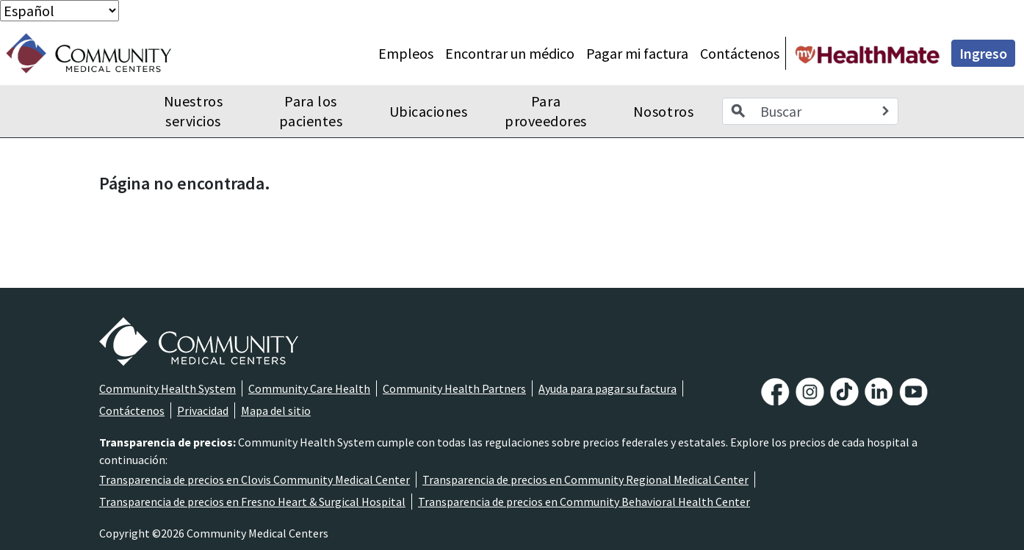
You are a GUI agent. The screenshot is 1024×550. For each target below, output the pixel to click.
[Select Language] (59, 10)
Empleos (405, 53)
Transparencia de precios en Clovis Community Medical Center (254, 479)
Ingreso (983, 53)
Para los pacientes (311, 111)
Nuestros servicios (193, 111)
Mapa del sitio (276, 410)
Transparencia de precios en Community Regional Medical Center (585, 479)
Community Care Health (309, 388)
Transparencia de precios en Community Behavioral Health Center (584, 501)
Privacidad (202, 410)
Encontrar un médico (509, 53)
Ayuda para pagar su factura (607, 388)
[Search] (885, 111)
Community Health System (167, 388)
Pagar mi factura (637, 53)
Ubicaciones (428, 111)
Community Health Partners (454, 388)
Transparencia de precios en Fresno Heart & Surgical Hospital (252, 501)
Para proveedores (546, 111)
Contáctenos (739, 53)
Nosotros (663, 111)
